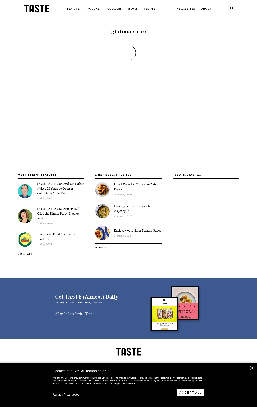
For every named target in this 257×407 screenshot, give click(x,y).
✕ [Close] (252, 368)
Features (74, 8)
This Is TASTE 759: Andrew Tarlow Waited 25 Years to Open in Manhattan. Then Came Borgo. (60, 188)
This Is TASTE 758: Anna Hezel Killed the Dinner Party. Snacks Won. (58, 213)
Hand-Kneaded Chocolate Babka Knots (136, 186)
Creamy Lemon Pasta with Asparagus (132, 208)
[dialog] (128, 385)
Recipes (149, 8)
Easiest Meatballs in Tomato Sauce (138, 230)
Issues (133, 8)
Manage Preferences (66, 394)
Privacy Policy (84, 383)
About (206, 8)
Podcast (94, 8)
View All (25, 254)
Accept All (190, 392)
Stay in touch (66, 313)
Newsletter (186, 8)
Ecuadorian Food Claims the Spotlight (56, 236)
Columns (114, 8)
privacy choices (129, 383)
